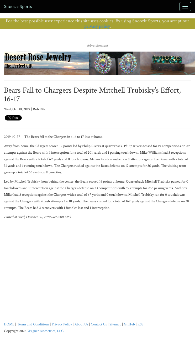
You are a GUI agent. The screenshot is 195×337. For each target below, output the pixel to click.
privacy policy (97, 26)
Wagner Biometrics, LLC (45, 331)
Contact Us (99, 324)
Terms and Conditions (33, 324)
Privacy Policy (62, 324)
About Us (81, 324)
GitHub (129, 324)
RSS (141, 324)
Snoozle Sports (18, 6)
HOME (9, 324)
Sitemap (115, 324)
